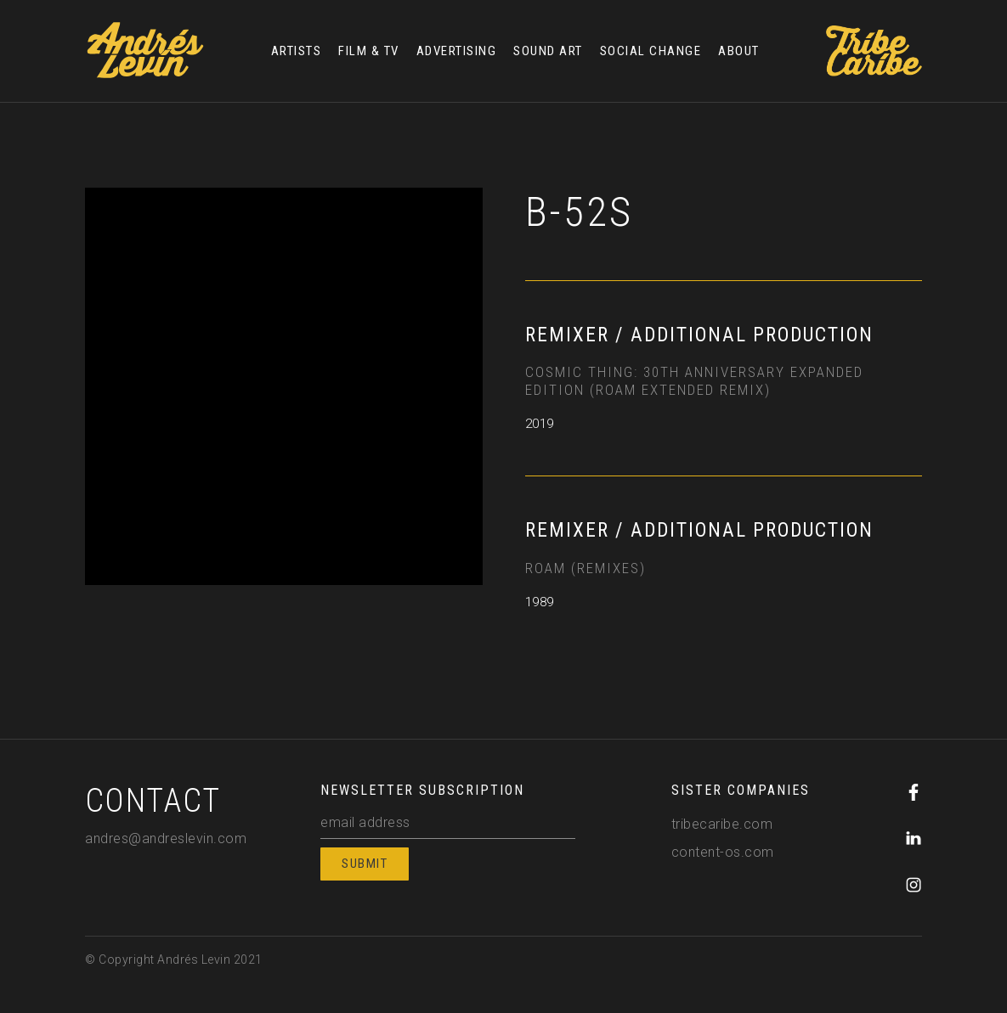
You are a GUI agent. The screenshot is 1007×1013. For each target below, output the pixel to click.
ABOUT (739, 51)
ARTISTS (296, 51)
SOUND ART (548, 51)
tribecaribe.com (722, 824)
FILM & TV (368, 51)
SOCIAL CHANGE (651, 51)
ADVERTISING (456, 51)
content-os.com (722, 852)
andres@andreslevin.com (165, 838)
